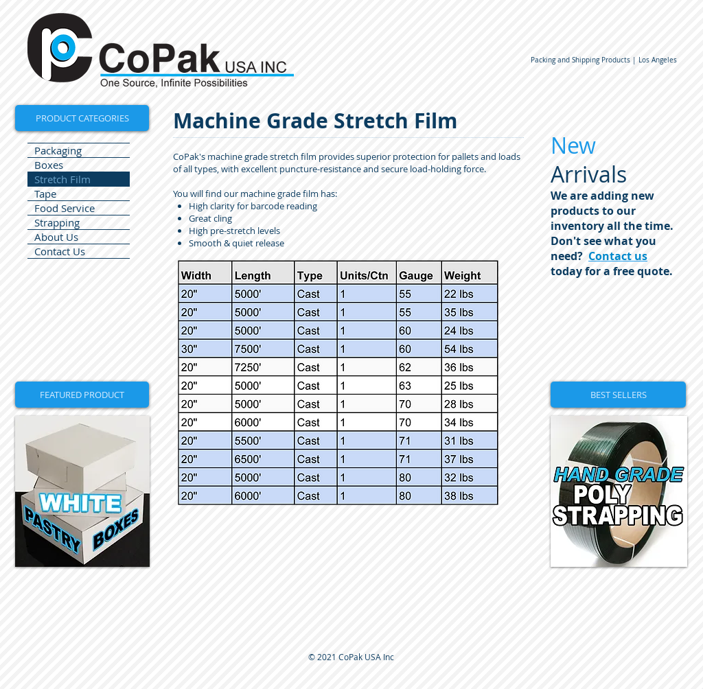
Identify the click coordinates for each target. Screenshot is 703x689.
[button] (82, 395)
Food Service (64, 208)
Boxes (48, 165)
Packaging (58, 150)
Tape (45, 193)
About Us (56, 237)
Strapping (57, 222)
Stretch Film (62, 179)
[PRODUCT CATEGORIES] (82, 118)
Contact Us (59, 251)
